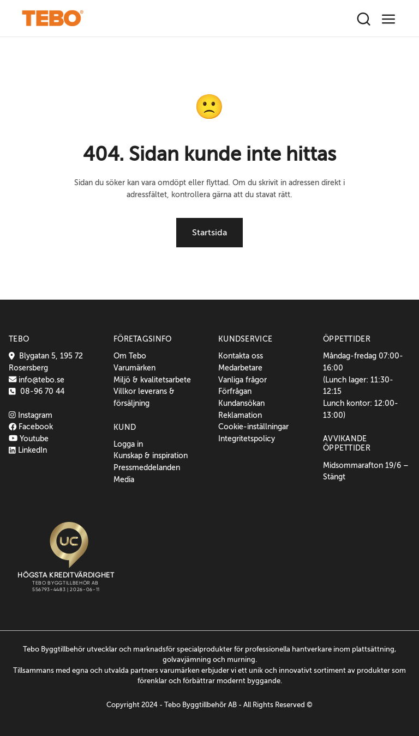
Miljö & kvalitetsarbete (152, 379)
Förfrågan (235, 391)
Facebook (31, 426)
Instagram (30, 415)
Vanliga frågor (242, 379)
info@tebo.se (40, 379)
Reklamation (240, 415)
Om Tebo (129, 355)
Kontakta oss (240, 355)
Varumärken (134, 367)
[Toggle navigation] (388, 19)
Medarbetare (240, 367)
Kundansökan (241, 403)
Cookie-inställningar (253, 426)
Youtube (29, 438)
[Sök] (364, 19)
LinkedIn (28, 450)
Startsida (209, 233)
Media (123, 479)
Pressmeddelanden (146, 467)
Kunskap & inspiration (150, 455)
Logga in (128, 444)
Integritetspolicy (246, 438)
